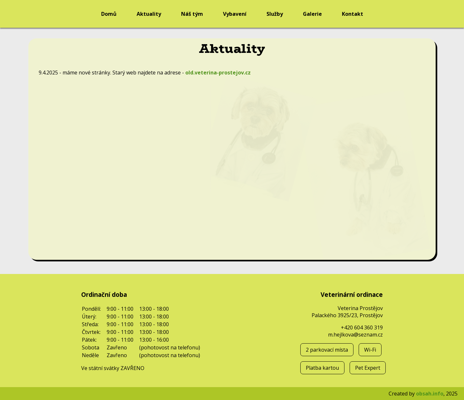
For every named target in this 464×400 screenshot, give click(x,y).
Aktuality (149, 13)
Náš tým (192, 13)
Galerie (312, 13)
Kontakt (352, 13)
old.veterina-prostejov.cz (218, 72)
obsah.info (429, 393)
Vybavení (235, 13)
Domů (109, 13)
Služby (274, 13)
